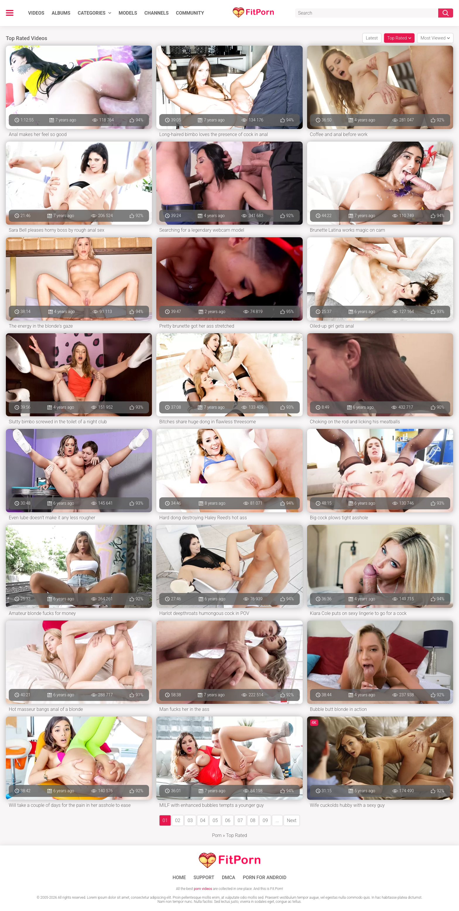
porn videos (203, 889)
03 (190, 820)
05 (215, 820)
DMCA (228, 877)
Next (292, 820)
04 (202, 820)
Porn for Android (264, 877)
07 (240, 820)
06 (227, 820)
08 (253, 820)
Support (203, 877)
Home (179, 877)
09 (265, 820)
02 (177, 820)
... (277, 820)
